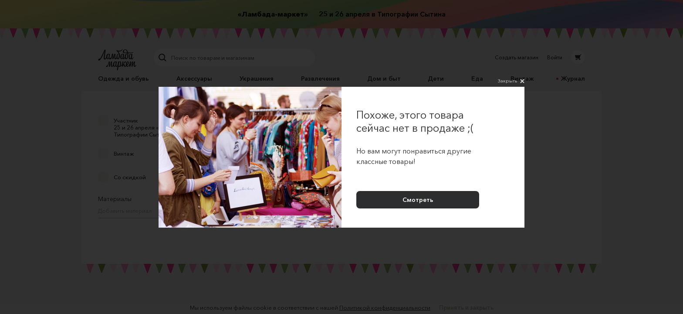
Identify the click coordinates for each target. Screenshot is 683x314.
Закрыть (511, 81)
